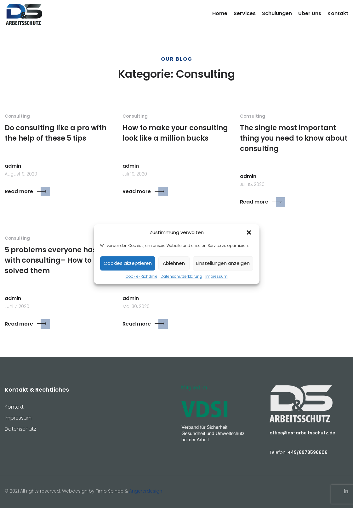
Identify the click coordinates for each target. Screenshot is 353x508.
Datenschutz (20, 429)
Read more (27, 191)
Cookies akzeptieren (128, 263)
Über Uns (309, 13)
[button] (249, 233)
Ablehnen (174, 263)
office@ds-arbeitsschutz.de (302, 433)
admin (13, 166)
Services (245, 13)
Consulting (17, 116)
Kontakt (337, 13)
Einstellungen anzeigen (223, 263)
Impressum (216, 276)
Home (219, 13)
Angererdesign (145, 491)
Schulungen (277, 13)
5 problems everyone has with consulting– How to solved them (51, 260)
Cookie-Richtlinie (141, 276)
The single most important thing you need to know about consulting (293, 138)
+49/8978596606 (307, 452)
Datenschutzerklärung (181, 276)
